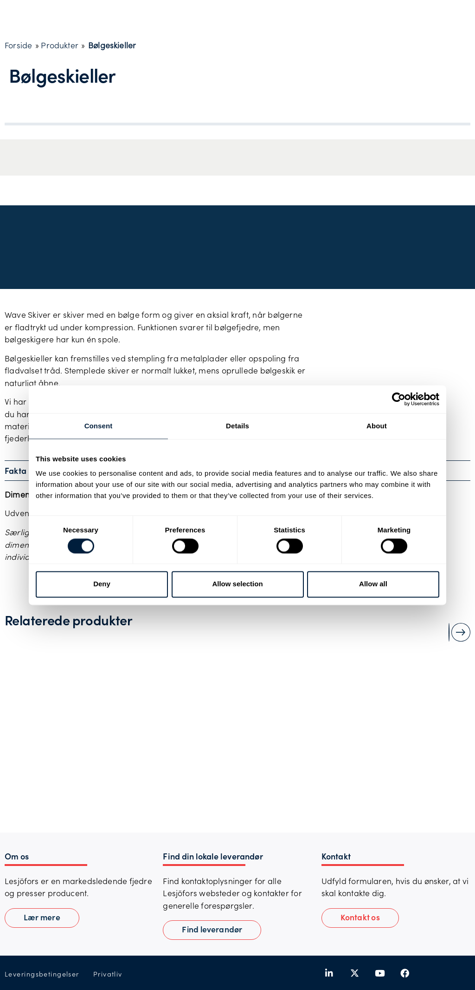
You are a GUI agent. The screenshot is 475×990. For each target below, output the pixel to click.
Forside (18, 45)
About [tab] (376, 426)
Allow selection (237, 584)
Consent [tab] (98, 426)
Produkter (59, 45)
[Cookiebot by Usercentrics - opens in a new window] (398, 399)
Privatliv (107, 974)
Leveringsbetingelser (42, 974)
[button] (360, 918)
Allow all (373, 584)
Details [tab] (237, 426)
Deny (101, 584)
